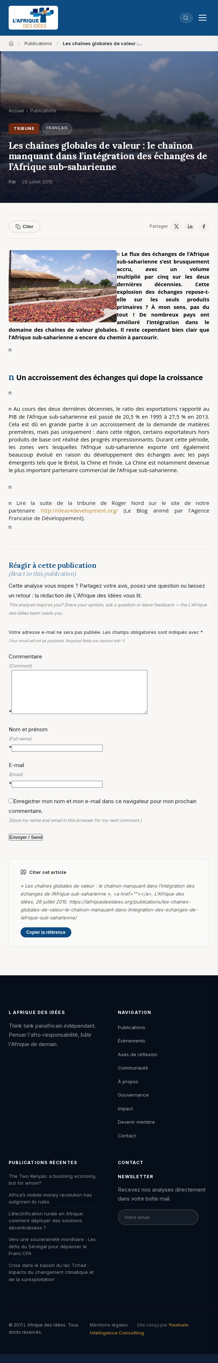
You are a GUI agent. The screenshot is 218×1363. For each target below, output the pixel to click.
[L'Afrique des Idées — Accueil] (33, 18)
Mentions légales (109, 1333)
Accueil (16, 110)
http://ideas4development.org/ (82, 510)
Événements (131, 1049)
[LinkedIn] (190, 226)
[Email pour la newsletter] (158, 1226)
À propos (128, 1090)
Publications (38, 43)
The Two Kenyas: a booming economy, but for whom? (52, 1188)
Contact (127, 1144)
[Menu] (202, 17)
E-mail (109, 783)
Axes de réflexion (137, 1063)
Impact (125, 1117)
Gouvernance (133, 1103)
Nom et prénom (109, 747)
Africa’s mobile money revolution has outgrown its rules (50, 1207)
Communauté (133, 1076)
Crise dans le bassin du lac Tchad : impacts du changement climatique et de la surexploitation (51, 1281)
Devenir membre (136, 1130)
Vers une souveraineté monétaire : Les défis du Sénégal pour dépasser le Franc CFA (52, 1255)
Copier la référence (46, 941)
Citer (24, 226)
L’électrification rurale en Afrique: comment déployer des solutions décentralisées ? (46, 1229)
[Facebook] (203, 226)
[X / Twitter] (176, 226)
